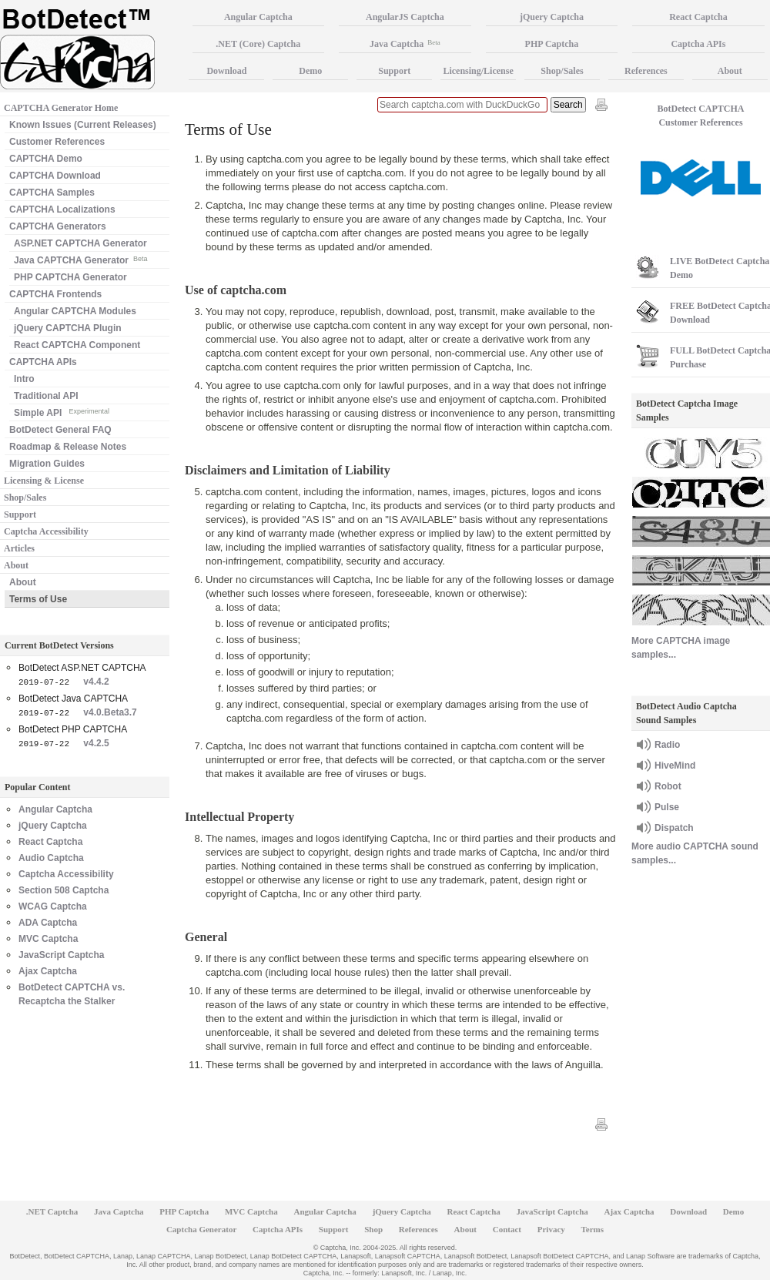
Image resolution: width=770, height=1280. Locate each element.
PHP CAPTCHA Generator (70, 277)
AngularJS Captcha (405, 17)
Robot (667, 786)
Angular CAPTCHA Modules (75, 311)
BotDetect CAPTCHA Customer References (701, 115)
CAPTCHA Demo (45, 158)
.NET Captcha (52, 1211)
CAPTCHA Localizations (62, 209)
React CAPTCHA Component (77, 345)
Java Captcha (405, 44)
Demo (310, 70)
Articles (19, 548)
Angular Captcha (55, 809)
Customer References (57, 141)
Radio (667, 744)
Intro (24, 379)
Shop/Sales (25, 497)
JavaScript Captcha (61, 955)
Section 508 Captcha (63, 890)
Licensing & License (44, 480)
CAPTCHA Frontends (55, 294)
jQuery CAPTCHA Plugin (68, 328)
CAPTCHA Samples (52, 192)
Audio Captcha (51, 858)
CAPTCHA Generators (57, 226)
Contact (507, 1229)
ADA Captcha (47, 922)
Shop (373, 1229)
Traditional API (46, 395)
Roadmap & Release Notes (67, 446)
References (646, 70)
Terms (592, 1229)
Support (20, 514)
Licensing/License (478, 70)
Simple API (61, 411)
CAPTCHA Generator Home (61, 107)
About (16, 565)
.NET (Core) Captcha (258, 44)
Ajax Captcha (47, 971)
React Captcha (50, 841)
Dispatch (674, 828)
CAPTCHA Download (55, 175)
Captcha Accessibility (46, 531)
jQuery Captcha (52, 825)
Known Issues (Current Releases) (82, 124)
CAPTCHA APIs (43, 362)
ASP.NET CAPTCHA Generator (80, 243)
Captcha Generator (201, 1229)
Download (226, 70)
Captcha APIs (278, 1229)
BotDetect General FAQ (60, 429)
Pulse (666, 807)
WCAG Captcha (52, 906)
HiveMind (674, 765)
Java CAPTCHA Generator (80, 259)
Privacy (551, 1229)
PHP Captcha (552, 44)
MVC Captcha (48, 938)
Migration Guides (47, 463)
